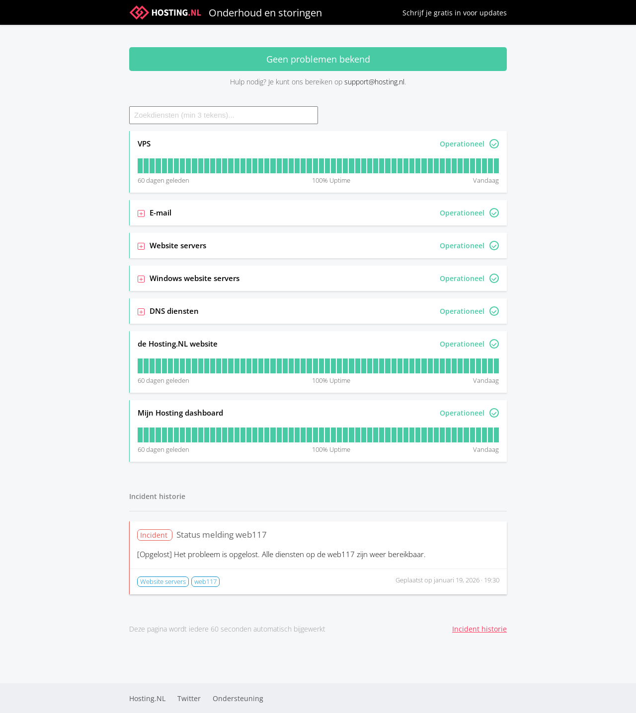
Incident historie (479, 629)
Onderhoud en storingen (225, 12)
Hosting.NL (147, 698)
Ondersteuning (238, 698)
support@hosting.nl (374, 81)
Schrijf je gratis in (454, 12)
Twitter (189, 698)
